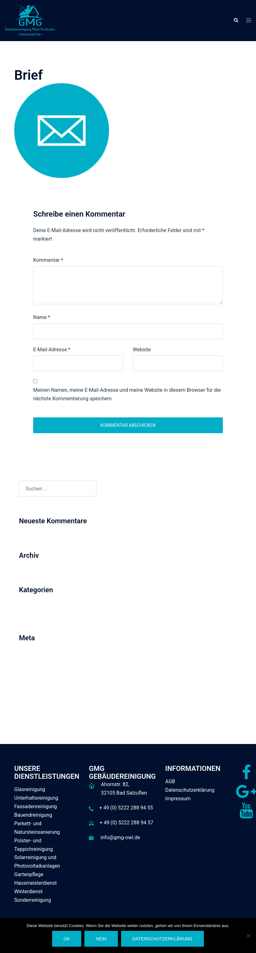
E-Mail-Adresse (51, 350)
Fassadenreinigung (35, 806)
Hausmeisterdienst (35, 883)
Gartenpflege (28, 874)
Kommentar (48, 260)
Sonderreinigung (32, 900)
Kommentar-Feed (38, 682)
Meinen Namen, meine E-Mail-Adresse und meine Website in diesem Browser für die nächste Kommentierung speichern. (127, 394)
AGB (170, 781)
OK (67, 938)
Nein (101, 938)
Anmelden (30, 658)
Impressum (178, 799)
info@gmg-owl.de (120, 837)
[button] (235, 20)
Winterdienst (28, 891)
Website (142, 350)
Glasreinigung (29, 789)
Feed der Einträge (38, 670)
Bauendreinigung (33, 815)
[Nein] (248, 935)
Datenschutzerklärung (190, 790)
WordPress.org (35, 694)
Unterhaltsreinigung (36, 798)
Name (41, 317)
